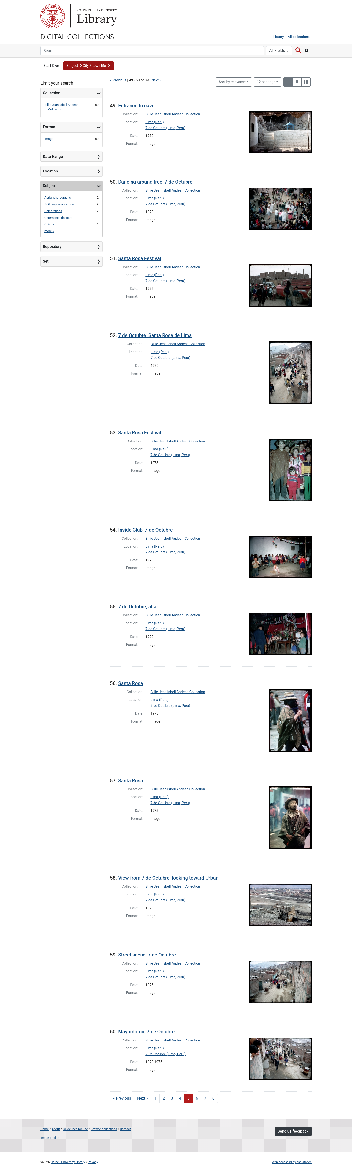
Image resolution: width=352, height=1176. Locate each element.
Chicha (49, 224)
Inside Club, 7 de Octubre (145, 530)
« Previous (118, 80)
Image (48, 139)
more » (49, 231)
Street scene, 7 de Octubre (147, 955)
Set (46, 261)
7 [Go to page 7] (205, 1098)
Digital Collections (77, 36)
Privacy (93, 1162)
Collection (51, 93)
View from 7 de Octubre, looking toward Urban (168, 878)
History (278, 37)
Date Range (53, 156)
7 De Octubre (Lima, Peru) (165, 1054)
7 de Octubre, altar (138, 607)
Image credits (49, 1137)
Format (49, 127)
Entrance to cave (136, 106)
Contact (125, 1129)
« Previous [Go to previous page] (122, 1098)
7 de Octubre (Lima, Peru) (165, 128)
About (56, 1129)
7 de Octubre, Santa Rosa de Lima (155, 335)
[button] (88, 65)
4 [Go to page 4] (180, 1098)
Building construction (59, 204)
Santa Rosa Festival (139, 258)
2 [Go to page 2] (164, 1098)
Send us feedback (293, 1131)
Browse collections (104, 1129)
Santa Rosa (130, 683)
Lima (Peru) (154, 122)
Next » (156, 80)
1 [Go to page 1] (155, 1098)
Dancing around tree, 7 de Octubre (155, 182)
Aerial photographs (57, 197)
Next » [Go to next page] (142, 1098)
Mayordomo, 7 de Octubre (146, 1032)
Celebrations (53, 211)
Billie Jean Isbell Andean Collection (172, 114)
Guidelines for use (75, 1129)
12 (266, 81)
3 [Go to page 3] (172, 1098)
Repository (52, 246)
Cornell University (52, 16)
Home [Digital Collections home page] (44, 1129)
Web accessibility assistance (292, 1162)
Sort (232, 82)
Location (50, 171)
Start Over (51, 66)
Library (96, 16)
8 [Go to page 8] (213, 1098)
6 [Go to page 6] (197, 1098)
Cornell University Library (68, 1162)
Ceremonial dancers (58, 218)
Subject (49, 186)
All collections (299, 37)
